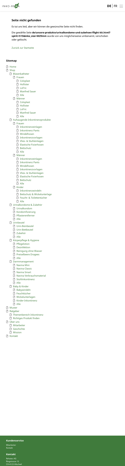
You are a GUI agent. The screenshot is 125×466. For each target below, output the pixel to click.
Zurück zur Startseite (23, 47)
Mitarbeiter (11, 445)
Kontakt (9, 447)
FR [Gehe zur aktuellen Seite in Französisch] (115, 6)
